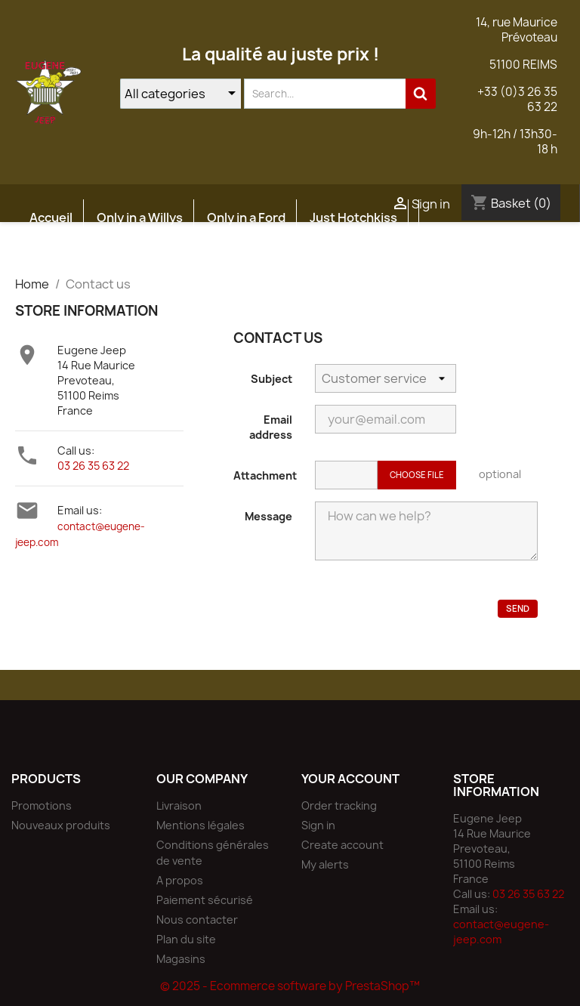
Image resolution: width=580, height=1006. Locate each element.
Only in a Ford (246, 217)
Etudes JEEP (66, 253)
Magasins (180, 959)
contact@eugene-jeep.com (501, 931)
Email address (270, 427)
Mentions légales (200, 825)
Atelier (147, 253)
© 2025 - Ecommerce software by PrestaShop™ (290, 986)
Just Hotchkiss (353, 217)
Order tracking (339, 805)
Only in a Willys (140, 217)
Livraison (179, 805)
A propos (179, 880)
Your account (350, 778)
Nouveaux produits (60, 825)
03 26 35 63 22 (93, 465)
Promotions (41, 805)
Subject (271, 379)
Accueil (50, 217)
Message (268, 516)
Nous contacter (197, 919)
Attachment (265, 475)
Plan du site (186, 939)
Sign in (318, 825)
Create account (342, 845)
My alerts (325, 864)
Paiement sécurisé (204, 900)
